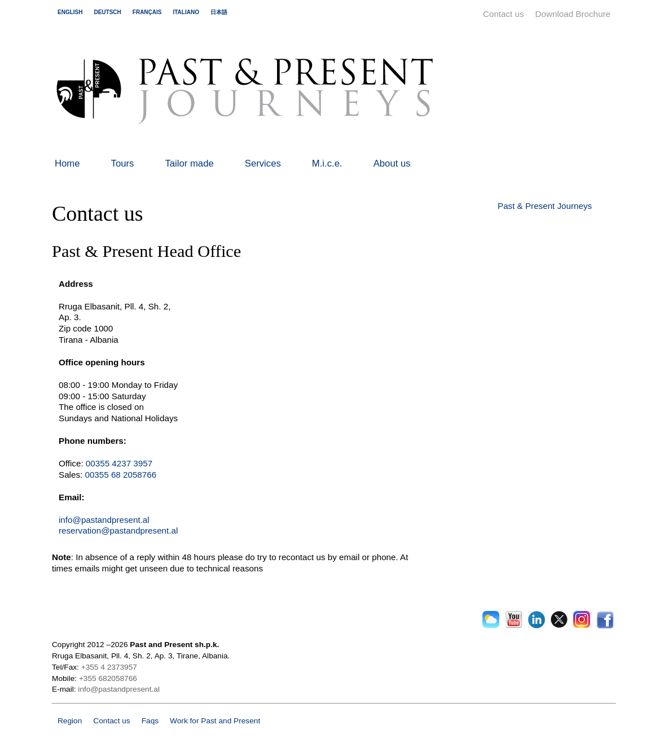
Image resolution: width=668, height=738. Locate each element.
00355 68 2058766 (120, 474)
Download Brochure (572, 14)
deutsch (107, 12)
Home (67, 163)
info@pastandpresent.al (104, 520)
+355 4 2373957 (109, 667)
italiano (186, 12)
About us (392, 163)
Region (70, 721)
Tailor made (189, 163)
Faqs (150, 721)
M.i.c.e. (327, 163)
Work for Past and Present (215, 721)
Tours (122, 163)
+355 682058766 (108, 678)
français (147, 12)
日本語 (218, 12)
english (70, 12)
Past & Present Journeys (545, 206)
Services (263, 163)
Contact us (503, 14)
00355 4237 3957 (119, 463)
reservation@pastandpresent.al (118, 530)
